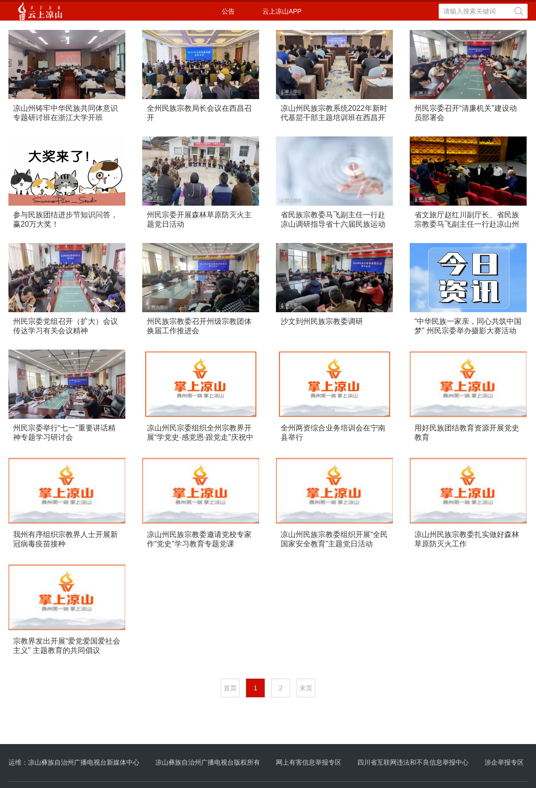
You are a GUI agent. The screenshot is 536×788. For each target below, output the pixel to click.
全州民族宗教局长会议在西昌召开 (199, 113)
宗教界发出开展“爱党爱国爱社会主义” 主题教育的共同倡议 (66, 645)
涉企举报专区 (504, 762)
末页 (305, 688)
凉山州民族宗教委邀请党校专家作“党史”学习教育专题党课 (199, 539)
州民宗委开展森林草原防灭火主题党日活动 (199, 219)
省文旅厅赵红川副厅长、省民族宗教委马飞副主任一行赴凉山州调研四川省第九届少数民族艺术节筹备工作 (466, 220)
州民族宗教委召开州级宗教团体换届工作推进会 (199, 326)
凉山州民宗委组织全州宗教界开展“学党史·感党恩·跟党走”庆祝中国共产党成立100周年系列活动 (200, 433)
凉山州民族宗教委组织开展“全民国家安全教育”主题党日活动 (334, 539)
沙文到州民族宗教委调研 (322, 321)
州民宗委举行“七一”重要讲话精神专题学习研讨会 (64, 432)
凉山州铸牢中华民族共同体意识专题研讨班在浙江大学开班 (65, 113)
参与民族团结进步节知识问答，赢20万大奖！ (65, 219)
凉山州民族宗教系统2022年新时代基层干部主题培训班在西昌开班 (334, 113)
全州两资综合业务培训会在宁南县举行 (333, 432)
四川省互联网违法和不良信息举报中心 (413, 762)
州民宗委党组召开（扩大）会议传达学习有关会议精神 (65, 326)
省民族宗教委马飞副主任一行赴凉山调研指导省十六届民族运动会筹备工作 (333, 220)
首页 (230, 688)
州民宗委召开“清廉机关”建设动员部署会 (465, 113)
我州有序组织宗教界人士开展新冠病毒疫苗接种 (65, 539)
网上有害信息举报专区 (308, 762)
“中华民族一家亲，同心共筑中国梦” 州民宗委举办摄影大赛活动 (468, 326)
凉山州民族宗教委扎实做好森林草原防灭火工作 (466, 539)
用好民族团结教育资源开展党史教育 (466, 432)
